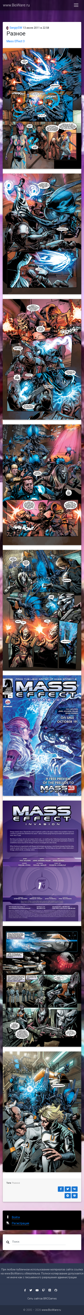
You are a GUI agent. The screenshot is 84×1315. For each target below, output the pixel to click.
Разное (16, 1183)
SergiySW (14, 27)
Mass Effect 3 (15, 41)
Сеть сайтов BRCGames (42, 1298)
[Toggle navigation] (76, 5)
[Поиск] (39, 1241)
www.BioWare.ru (16, 5)
